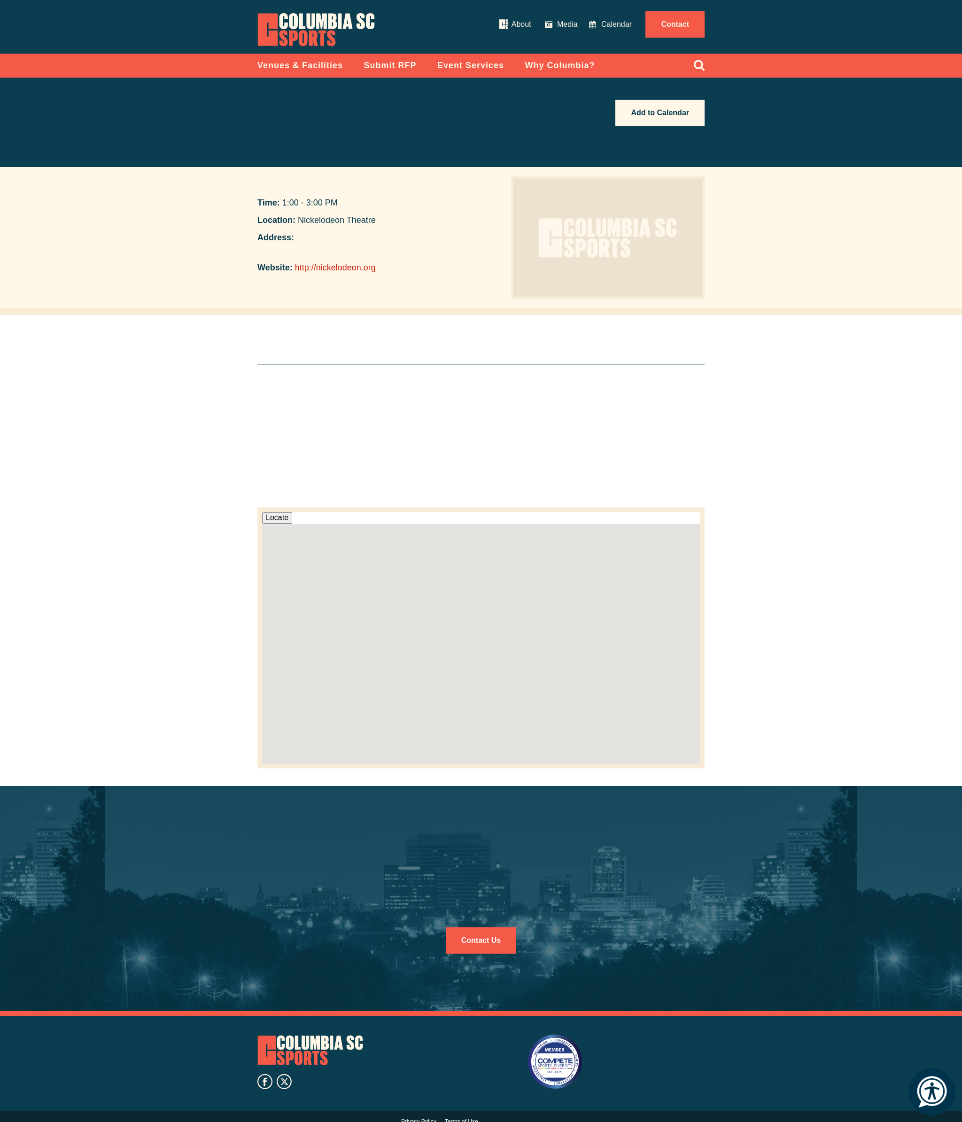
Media (567, 24)
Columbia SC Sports (310, 1051)
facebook (264, 1081)
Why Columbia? (560, 65)
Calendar (616, 24)
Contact (675, 24)
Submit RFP (390, 65)
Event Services (470, 65)
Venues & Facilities (300, 65)
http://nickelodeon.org (335, 267)
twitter (284, 1081)
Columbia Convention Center (316, 29)
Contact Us (481, 940)
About (521, 24)
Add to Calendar (660, 113)
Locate (277, 517)
